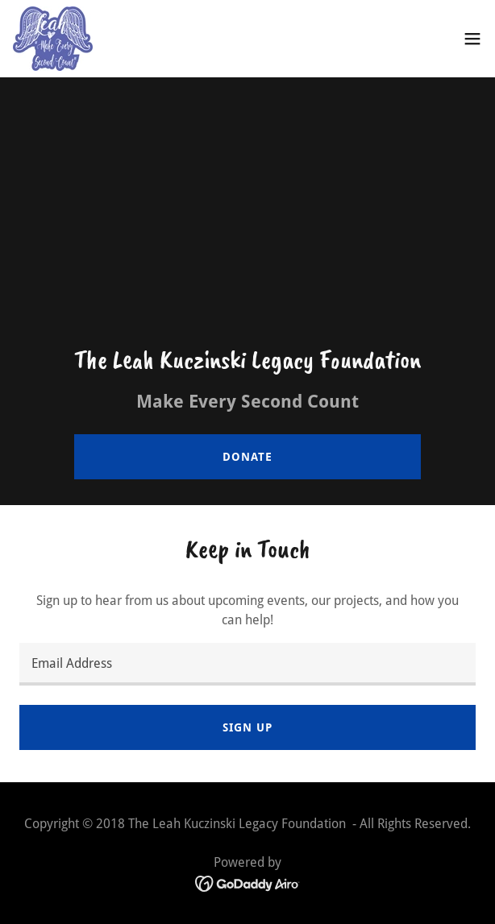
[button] (472, 39)
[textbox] (247, 664)
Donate (247, 456)
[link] (53, 38)
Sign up (247, 727)
